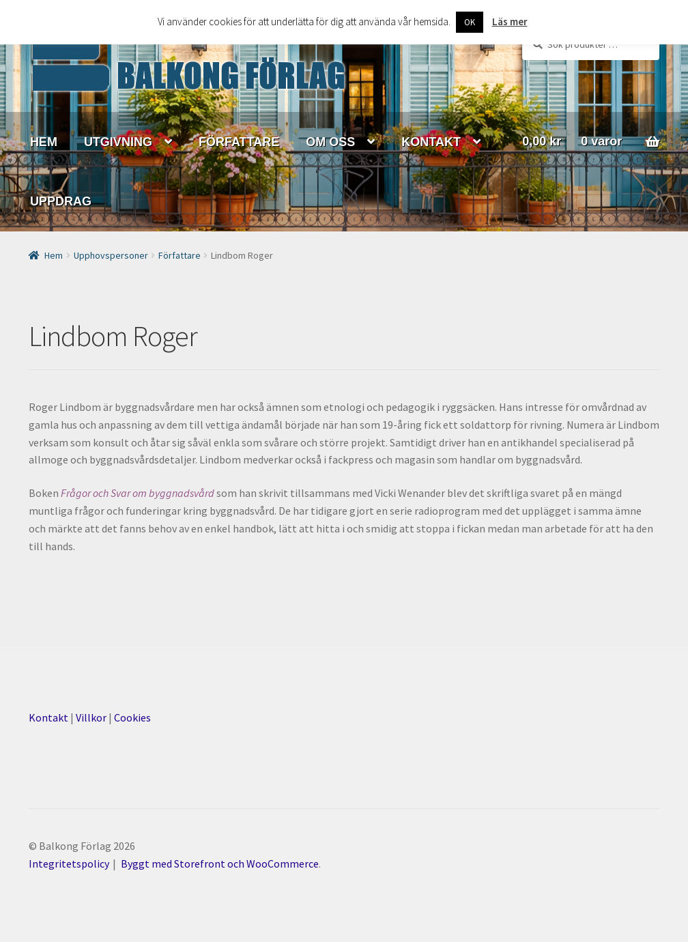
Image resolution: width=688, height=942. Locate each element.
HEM (43, 142)
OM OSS (330, 142)
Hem (53, 255)
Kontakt (48, 717)
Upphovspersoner (111, 255)
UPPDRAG (60, 201)
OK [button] (469, 22)
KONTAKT (431, 142)
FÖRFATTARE (239, 142)
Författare (179, 255)
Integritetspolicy (69, 863)
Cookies (132, 717)
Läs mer (510, 21)
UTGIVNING (118, 142)
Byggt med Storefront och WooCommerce (220, 863)
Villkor (91, 717)
